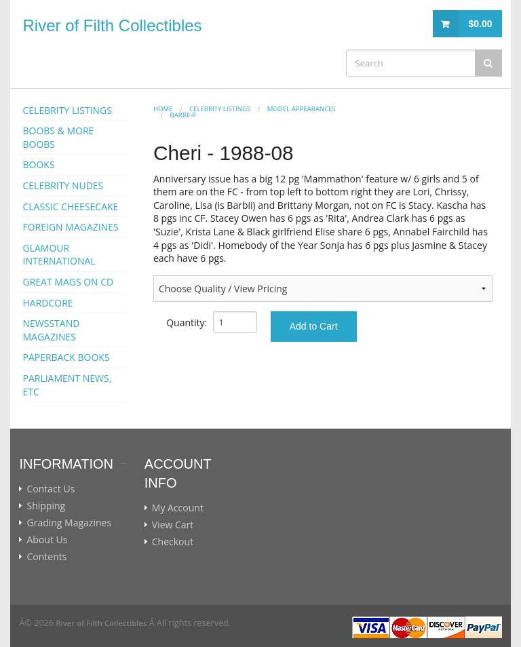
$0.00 (480, 23)
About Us (46, 540)
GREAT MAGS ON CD (67, 281)
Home (163, 108)
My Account (178, 508)
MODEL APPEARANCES (301, 108)
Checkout (172, 542)
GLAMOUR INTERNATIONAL (58, 254)
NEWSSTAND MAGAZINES (50, 330)
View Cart (173, 525)
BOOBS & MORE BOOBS (58, 137)
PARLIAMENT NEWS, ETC (66, 385)
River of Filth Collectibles (111, 25)
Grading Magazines (68, 523)
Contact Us (50, 489)
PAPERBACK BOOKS (65, 357)
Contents (46, 557)
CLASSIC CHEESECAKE (70, 206)
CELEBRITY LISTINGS (66, 110)
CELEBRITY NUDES (62, 185)
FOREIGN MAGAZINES (70, 226)
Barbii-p (183, 115)
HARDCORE (47, 302)
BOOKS (38, 164)
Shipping (45, 506)
